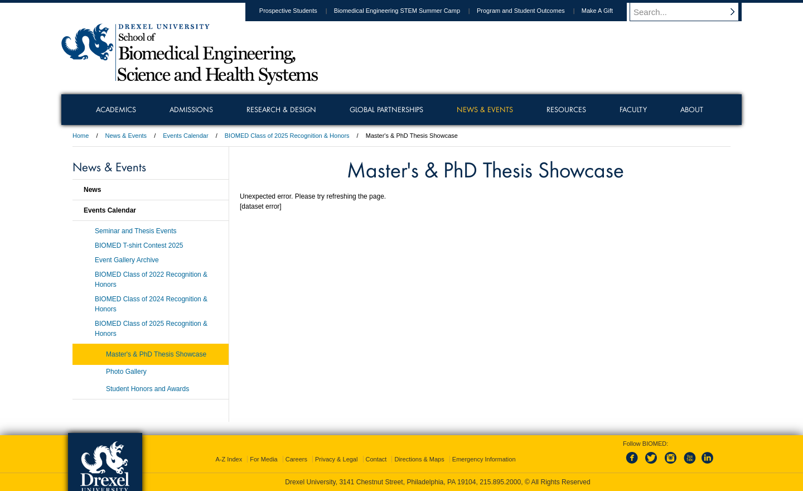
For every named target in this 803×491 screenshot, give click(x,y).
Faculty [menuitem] (633, 109)
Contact (376, 459)
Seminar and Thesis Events (136, 231)
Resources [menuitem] (566, 109)
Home (80, 135)
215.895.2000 (500, 482)
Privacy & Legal (336, 459)
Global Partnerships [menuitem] (386, 109)
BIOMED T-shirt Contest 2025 (139, 245)
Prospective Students (299, 10)
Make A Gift (607, 10)
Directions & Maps (419, 459)
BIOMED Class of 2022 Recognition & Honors (151, 279)
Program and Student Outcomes (531, 10)
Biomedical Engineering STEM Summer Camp (408, 10)
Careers (296, 459)
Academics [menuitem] (116, 109)
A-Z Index (228, 459)
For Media (264, 459)
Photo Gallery (126, 372)
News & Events (126, 135)
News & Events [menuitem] (485, 109)
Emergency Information (484, 459)
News (92, 190)
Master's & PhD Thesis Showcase (156, 354)
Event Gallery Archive (127, 260)
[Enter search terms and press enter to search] (691, 12)
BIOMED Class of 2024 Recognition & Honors (151, 304)
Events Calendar (185, 135)
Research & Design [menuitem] (281, 109)
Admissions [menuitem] (191, 109)
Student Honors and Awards (147, 389)
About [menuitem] (691, 109)
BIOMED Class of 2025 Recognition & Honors (288, 135)
